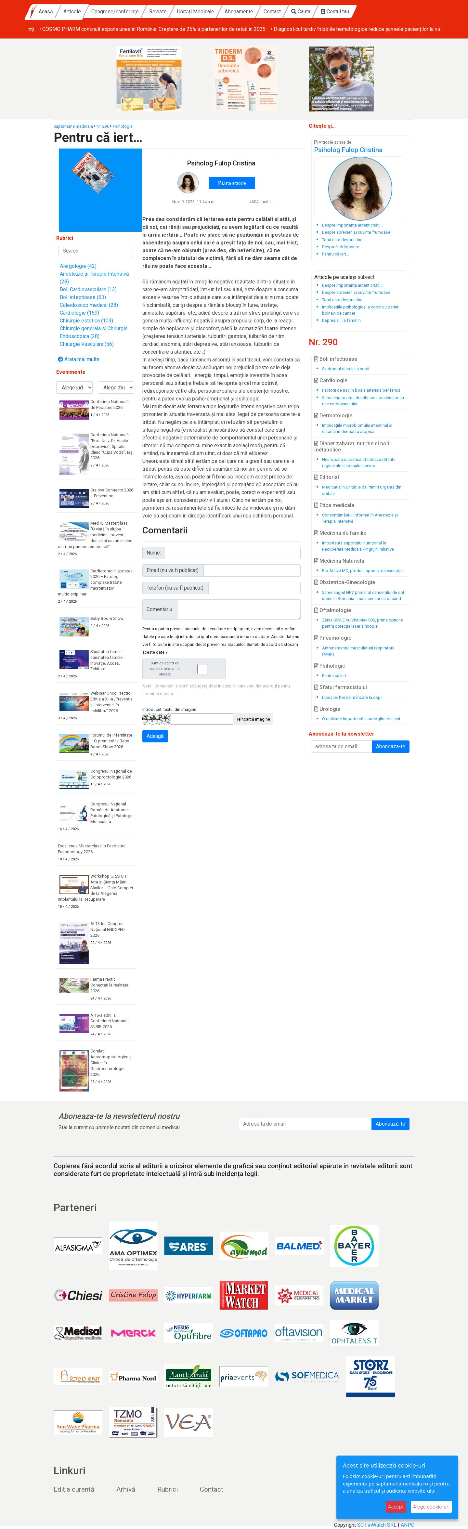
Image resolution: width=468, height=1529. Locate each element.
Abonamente (295, 11)
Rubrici (167, 1489)
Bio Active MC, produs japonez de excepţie (362, 570)
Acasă (102, 11)
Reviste (214, 11)
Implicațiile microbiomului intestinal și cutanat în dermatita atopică (357, 428)
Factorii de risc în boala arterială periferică (361, 390)
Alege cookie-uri (431, 1507)
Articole (128, 11)
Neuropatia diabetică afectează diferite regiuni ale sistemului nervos (359, 462)
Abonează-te (390, 1124)
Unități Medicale (252, 11)
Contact (328, 11)
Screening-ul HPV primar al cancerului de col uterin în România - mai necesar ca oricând (363, 595)
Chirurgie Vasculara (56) (87, 344)
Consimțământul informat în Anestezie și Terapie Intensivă (360, 518)
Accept (396, 1507)
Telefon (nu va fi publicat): (175, 588)
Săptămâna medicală (73, 126)
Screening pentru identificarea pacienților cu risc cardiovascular (363, 400)
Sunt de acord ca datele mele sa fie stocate (186, 668)
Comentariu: (160, 609)
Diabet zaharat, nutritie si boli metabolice (351, 446)
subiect (366, 277)
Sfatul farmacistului (340, 687)
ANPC (407, 1525)
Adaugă (155, 736)
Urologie (327, 709)
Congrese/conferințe (171, 11)
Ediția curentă (74, 1489)
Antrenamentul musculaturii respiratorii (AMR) (358, 651)
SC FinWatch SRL (376, 1525)
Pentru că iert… (335, 675)
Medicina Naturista (339, 561)
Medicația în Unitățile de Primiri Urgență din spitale (361, 490)
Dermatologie (333, 415)
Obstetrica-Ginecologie (344, 582)
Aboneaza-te (390, 746)
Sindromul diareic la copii (345, 368)
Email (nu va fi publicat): (173, 570)
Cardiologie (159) (79, 313)
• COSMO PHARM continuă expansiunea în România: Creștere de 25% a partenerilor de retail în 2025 (340, 29)
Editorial (326, 477)
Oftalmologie (332, 610)
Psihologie (123, 126)
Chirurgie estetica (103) (86, 321)
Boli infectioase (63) (83, 297)
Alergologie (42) (78, 266)
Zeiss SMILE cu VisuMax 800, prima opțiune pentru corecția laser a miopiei (362, 623)
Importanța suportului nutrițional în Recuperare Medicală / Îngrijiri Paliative (358, 546)
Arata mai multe (78, 359)
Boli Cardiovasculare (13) (88, 289)
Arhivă (125, 1489)
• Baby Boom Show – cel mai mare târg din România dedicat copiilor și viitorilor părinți (124, 29)
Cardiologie (330, 380)
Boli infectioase (335, 359)
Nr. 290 (103, 126)
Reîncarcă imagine (253, 719)
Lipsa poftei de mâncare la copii (352, 697)
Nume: (154, 553)
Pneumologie (332, 638)
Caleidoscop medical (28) (89, 305)
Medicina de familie (340, 533)
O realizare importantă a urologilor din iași (361, 718)
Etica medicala (334, 505)
